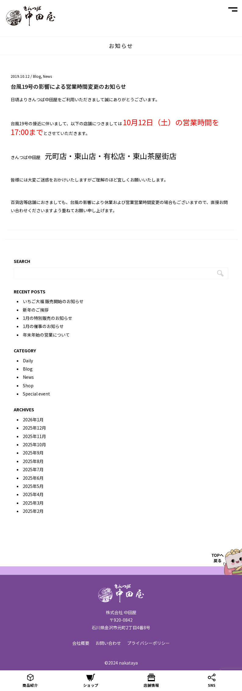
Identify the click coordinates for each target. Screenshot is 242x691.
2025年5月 (33, 486)
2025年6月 (33, 478)
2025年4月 (33, 494)
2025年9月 (33, 453)
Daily (28, 361)
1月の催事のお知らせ (43, 326)
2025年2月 (33, 511)
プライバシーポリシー (148, 643)
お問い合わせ (108, 643)
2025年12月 (34, 428)
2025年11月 (34, 436)
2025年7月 (33, 469)
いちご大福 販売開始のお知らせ (53, 301)
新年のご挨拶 (35, 310)
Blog (37, 76)
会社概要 (80, 643)
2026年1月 (33, 419)
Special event (36, 394)
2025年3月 (33, 503)
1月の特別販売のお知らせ (47, 318)
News (47, 76)
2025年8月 (33, 461)
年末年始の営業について (46, 335)
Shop (28, 385)
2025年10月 (34, 444)
